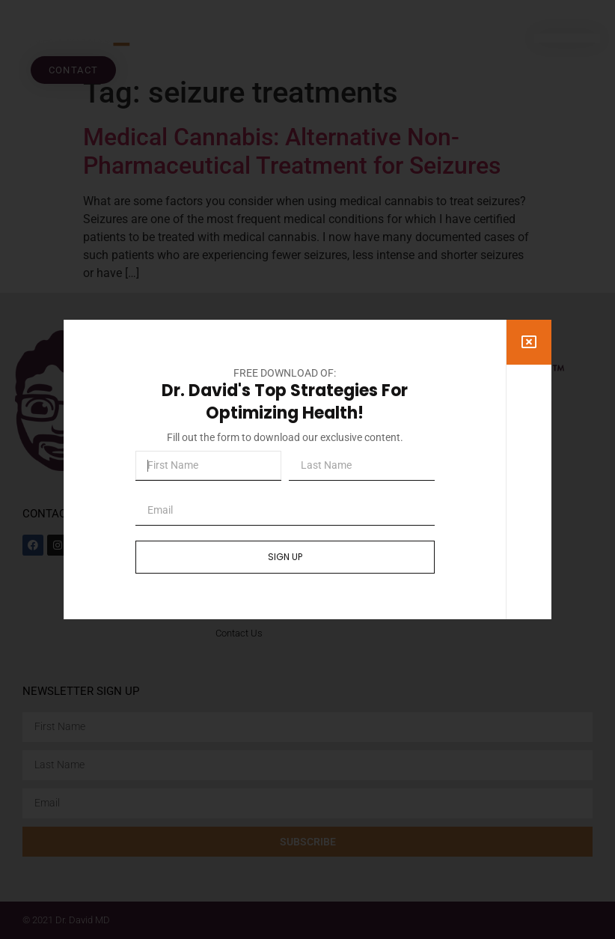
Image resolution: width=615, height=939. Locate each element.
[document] (307, 469)
